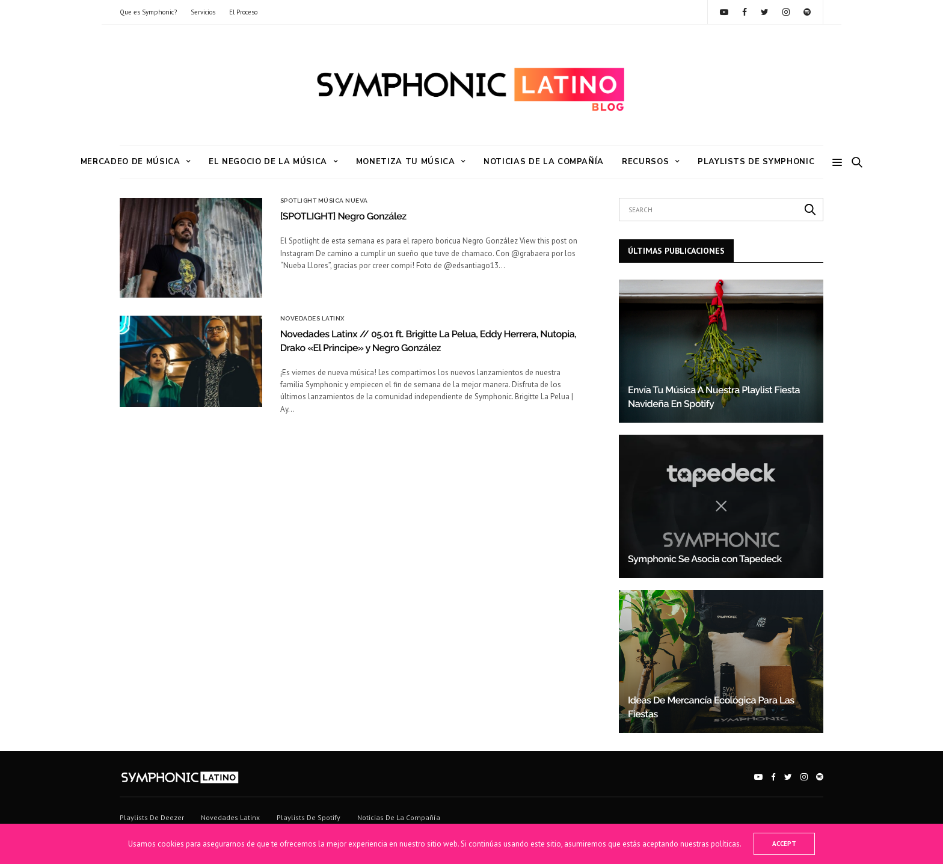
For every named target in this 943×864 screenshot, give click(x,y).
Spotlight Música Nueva (324, 201)
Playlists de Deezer (152, 817)
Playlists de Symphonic (756, 161)
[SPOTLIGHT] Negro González (343, 216)
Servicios (203, 12)
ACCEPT (784, 843)
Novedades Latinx (312, 319)
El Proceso (243, 12)
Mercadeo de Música (130, 161)
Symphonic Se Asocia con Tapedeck (705, 559)
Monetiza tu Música (405, 161)
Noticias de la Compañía (544, 161)
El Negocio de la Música (268, 161)
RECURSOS (645, 161)
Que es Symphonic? (148, 12)
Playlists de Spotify (308, 817)
